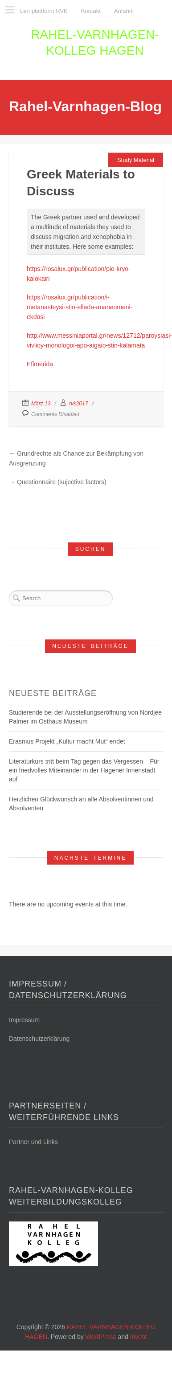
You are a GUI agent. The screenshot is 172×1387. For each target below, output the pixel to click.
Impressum (24, 1019)
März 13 (40, 403)
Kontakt (91, 11)
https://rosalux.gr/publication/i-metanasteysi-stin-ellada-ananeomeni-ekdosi (79, 307)
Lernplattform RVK (44, 11)
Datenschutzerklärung (39, 1038)
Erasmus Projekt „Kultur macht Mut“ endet (67, 741)
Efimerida (40, 364)
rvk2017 (78, 403)
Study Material (135, 160)
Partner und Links (33, 1141)
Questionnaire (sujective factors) (61, 481)
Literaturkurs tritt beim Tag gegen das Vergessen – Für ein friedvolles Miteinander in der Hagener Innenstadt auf (84, 770)
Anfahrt (123, 11)
